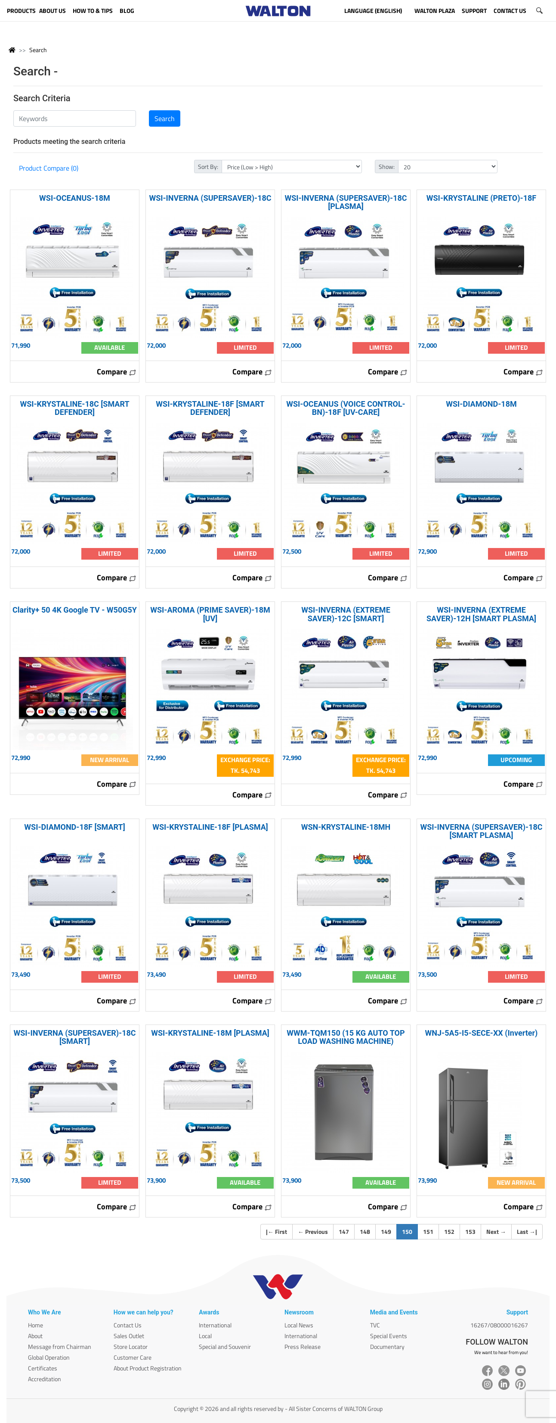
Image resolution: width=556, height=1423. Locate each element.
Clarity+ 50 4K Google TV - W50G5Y (74, 609)
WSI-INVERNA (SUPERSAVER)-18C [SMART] (74, 1037)
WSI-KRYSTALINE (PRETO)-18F (481, 197)
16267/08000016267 (499, 1325)
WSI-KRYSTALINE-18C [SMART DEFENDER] (74, 408)
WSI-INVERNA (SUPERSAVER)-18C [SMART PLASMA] (481, 831)
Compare (116, 371)
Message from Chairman (59, 1346)
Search (38, 49)
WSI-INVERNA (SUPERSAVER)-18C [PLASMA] (345, 202)
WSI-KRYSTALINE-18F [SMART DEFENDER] (210, 408)
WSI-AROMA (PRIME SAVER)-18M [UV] (210, 614)
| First (276, 1231)
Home (35, 1325)
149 (386, 1231)
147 (344, 1231)
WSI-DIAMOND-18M (481, 403)
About (35, 1335)
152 (449, 1231)
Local (205, 1335)
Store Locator (131, 1346)
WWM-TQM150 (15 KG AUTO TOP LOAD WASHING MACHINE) (346, 1037)
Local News (298, 1325)
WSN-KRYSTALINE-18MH (346, 826)
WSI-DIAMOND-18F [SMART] (74, 826)
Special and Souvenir (225, 1346)
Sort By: (208, 166)
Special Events (388, 1335)
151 (428, 1231)
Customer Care (132, 1357)
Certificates (42, 1368)
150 (410, 1231)
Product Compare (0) (48, 168)
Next (496, 1231)
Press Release (302, 1346)
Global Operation (49, 1357)
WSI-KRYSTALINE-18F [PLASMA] (210, 826)
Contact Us (128, 1325)
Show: (387, 166)
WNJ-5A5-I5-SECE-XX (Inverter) (481, 1032)
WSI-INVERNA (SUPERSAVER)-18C (210, 197)
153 (470, 1231)
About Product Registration (148, 1368)
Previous (313, 1231)
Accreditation (44, 1378)
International (215, 1325)
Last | (527, 1231)
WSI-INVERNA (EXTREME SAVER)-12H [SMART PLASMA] (481, 614)
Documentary (387, 1346)
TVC (375, 1325)
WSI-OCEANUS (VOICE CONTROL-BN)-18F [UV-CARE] (345, 408)
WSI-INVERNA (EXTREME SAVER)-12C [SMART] (345, 614)
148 (365, 1231)
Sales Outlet (129, 1335)
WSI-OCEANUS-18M (74, 197)
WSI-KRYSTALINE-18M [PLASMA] (210, 1032)
